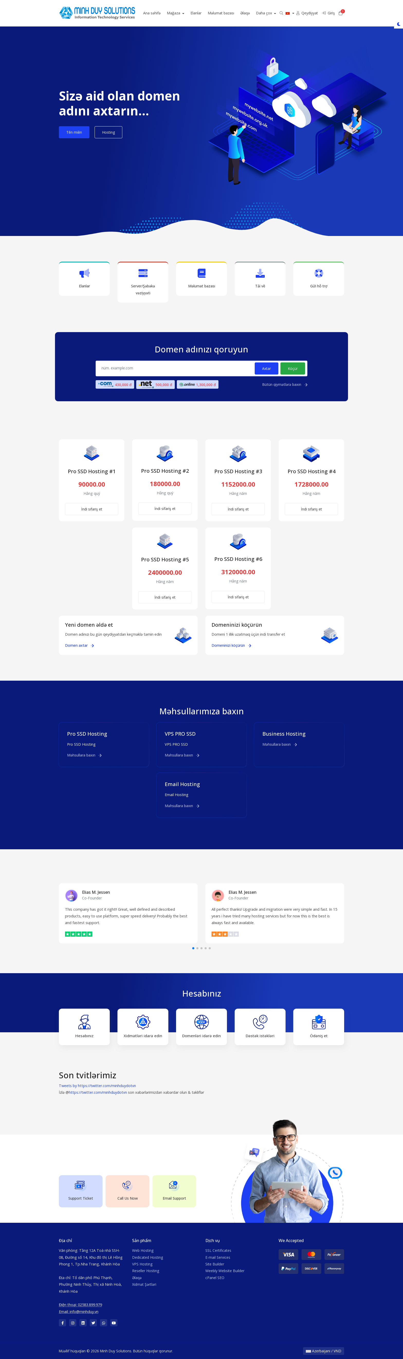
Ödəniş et (319, 1026)
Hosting (108, 132)
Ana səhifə (162, 13)
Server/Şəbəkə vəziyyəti (143, 282)
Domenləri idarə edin (201, 1026)
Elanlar (206, 13)
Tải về (260, 278)
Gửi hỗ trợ (318, 278)
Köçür (293, 368)
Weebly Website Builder (224, 1270)
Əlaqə (255, 13)
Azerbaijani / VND (323, 1350)
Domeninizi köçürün (231, 645)
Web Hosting (142, 1250)
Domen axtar (79, 645)
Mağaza (184, 13)
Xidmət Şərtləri (144, 1284)
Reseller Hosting (145, 1270)
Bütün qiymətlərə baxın (284, 384)
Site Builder (214, 1264)
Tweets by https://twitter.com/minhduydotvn (97, 1085)
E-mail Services (217, 1257)
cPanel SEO (214, 1277)
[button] (193, 948)
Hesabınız (84, 1026)
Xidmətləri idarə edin (143, 1026)
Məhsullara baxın (84, 755)
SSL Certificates (218, 1250)
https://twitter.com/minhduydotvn (98, 1092)
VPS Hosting (142, 1264)
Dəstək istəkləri (260, 1026)
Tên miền (74, 132)
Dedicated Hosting (147, 1257)
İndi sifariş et (91, 509)
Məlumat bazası (231, 13)
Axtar (266, 368)
